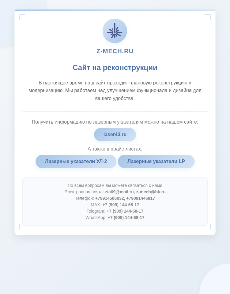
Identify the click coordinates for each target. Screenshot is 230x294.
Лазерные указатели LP (156, 161)
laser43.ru (115, 134)
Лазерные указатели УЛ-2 (76, 161)
